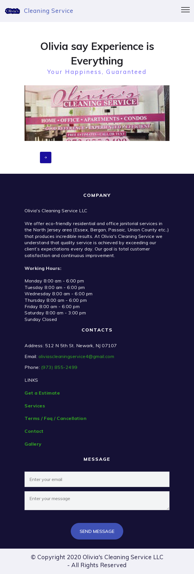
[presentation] (45, 157)
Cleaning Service (48, 10)
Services (35, 406)
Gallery (33, 444)
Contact (34, 431)
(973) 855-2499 (59, 367)
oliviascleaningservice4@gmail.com (76, 356)
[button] (97, 113)
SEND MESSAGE (97, 531)
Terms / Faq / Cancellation (55, 418)
